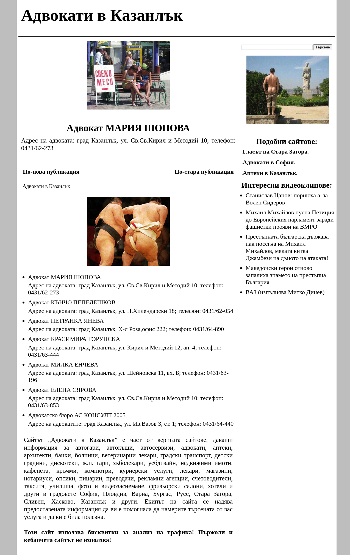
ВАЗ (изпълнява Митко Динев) (285, 292)
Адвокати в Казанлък (102, 15)
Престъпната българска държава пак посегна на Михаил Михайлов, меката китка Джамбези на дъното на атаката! (287, 247)
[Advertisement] (128, 79)
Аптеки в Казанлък (269, 172)
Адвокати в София (268, 162)
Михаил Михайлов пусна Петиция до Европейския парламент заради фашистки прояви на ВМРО (290, 219)
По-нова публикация (51, 171)
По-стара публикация (204, 171)
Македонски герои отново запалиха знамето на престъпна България (286, 275)
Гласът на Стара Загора (275, 151)
